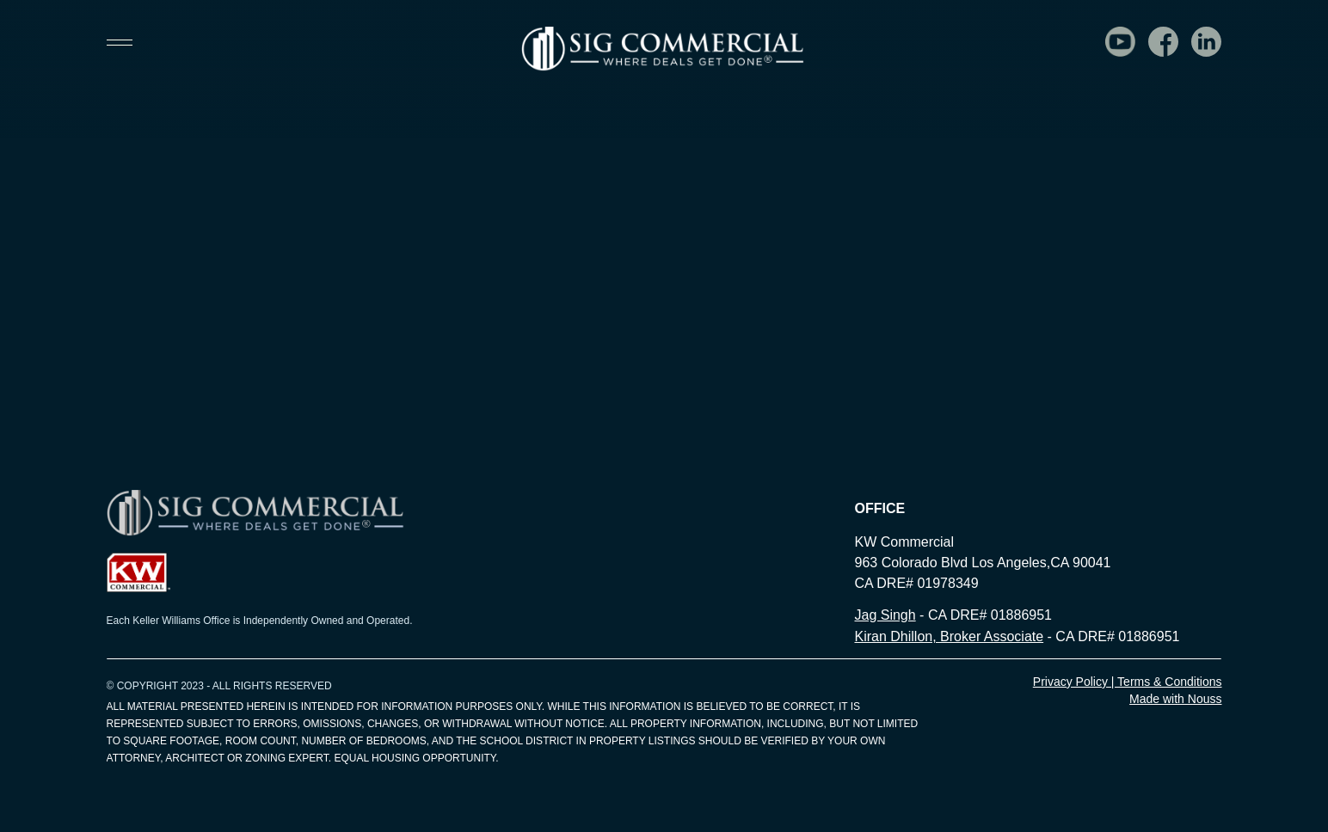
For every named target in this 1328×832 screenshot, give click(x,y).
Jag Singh (884, 615)
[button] (128, 42)
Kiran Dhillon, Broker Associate (948, 636)
